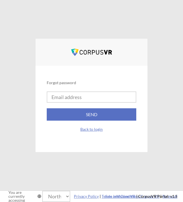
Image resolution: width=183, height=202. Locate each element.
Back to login (91, 129)
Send (91, 114)
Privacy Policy (86, 196)
